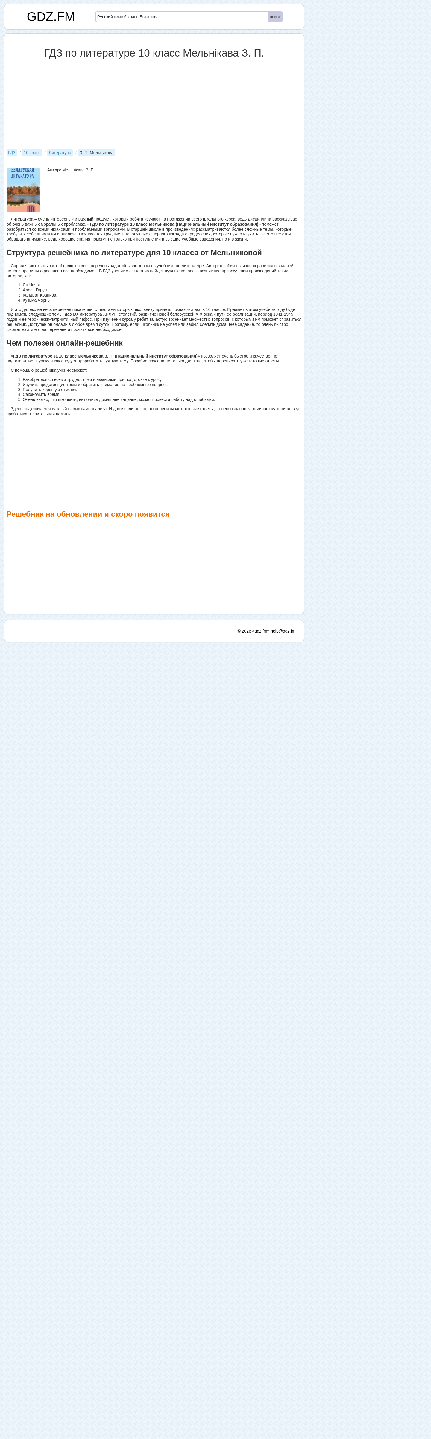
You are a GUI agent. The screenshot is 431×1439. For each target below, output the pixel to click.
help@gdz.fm (283, 1027)
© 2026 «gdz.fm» (254, 1027)
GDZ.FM (51, 17)
